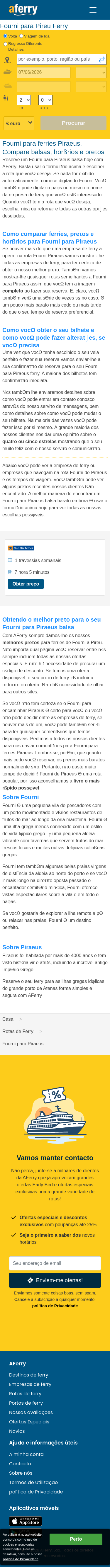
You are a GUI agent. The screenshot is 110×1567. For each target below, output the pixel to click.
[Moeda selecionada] (19, 123)
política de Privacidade (55, 1306)
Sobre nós (20, 1473)
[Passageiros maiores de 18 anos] (24, 100)
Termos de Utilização (33, 1482)
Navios (17, 1431)
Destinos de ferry (28, 1375)
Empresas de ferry (30, 1384)
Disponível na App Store (25, 1521)
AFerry (17, 1363)
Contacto (20, 1463)
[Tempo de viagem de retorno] (91, 86)
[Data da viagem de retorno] (43, 86)
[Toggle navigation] (93, 10)
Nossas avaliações (31, 1412)
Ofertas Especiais (29, 1421)
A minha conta (26, 1454)
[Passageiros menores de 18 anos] (45, 100)
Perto (76, 1539)
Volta (12, 36)
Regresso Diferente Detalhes (25, 46)
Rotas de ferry (25, 1393)
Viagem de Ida (37, 36)
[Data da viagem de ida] (43, 72)
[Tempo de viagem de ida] (91, 72)
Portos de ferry (26, 1403)
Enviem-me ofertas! (54, 1280)
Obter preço (26, 583)
